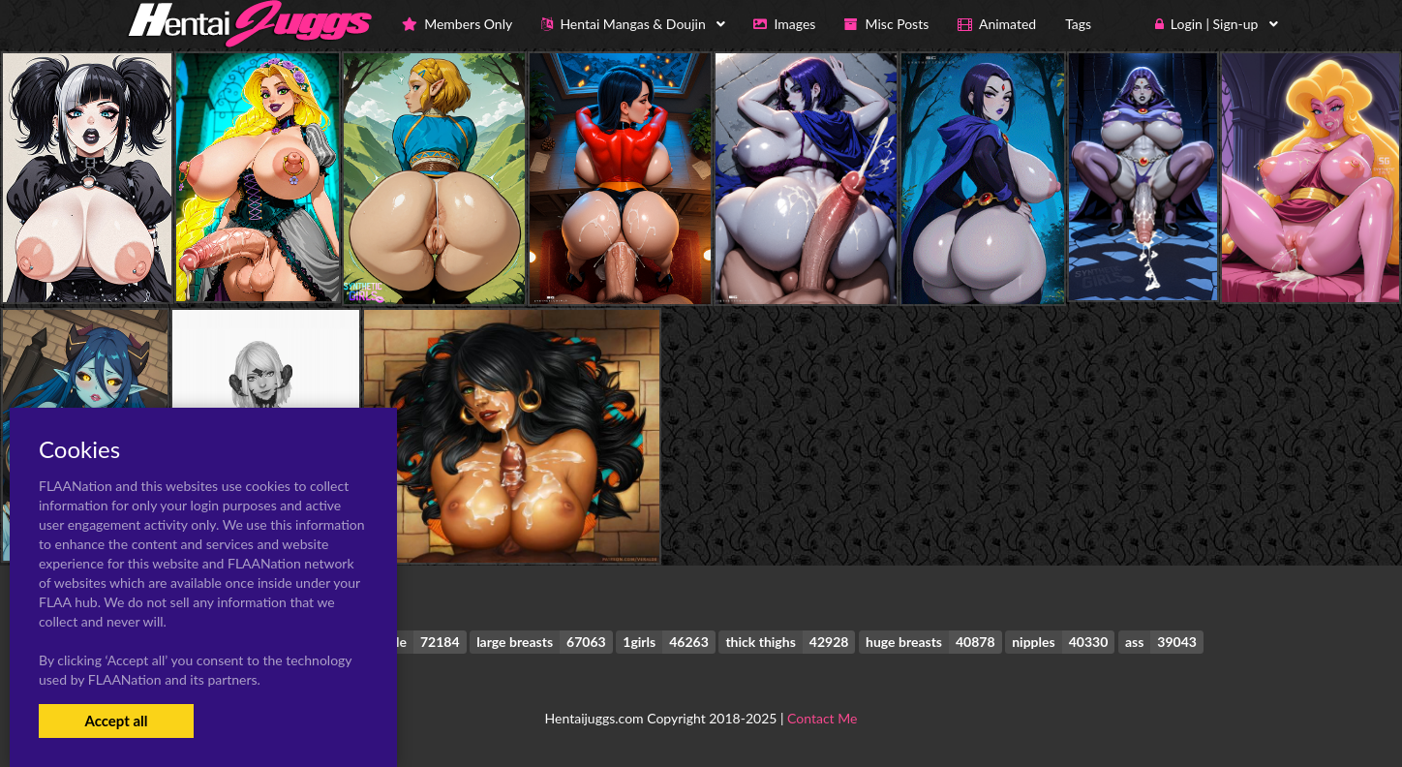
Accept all (115, 720)
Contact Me (822, 718)
